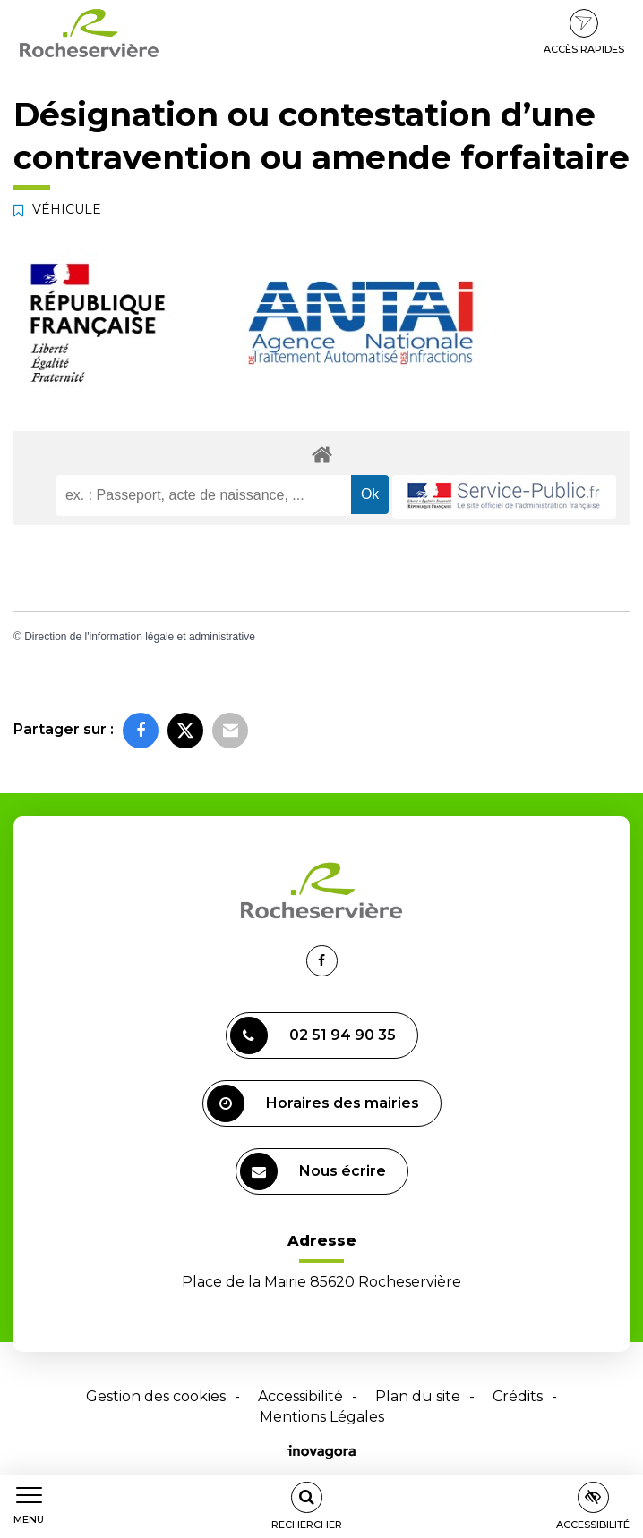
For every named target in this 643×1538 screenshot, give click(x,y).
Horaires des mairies (313, 1103)
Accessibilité (300, 1396)
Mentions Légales (322, 1416)
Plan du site (417, 1396)
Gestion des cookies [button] (156, 1396)
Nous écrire (313, 1171)
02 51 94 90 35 (313, 1035)
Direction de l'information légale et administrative (139, 636)
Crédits (518, 1396)
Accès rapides (584, 32)
